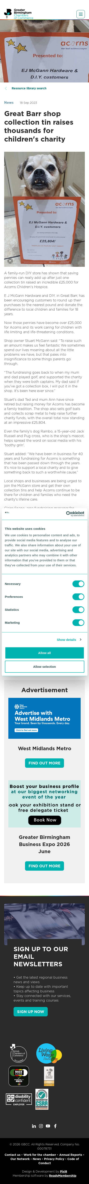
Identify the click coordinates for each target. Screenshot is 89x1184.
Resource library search (29, 88)
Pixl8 (63, 1171)
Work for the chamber (40, 1154)
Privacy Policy (54, 1159)
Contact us (12, 1154)
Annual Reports (70, 1154)
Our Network (20, 1159)
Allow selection (44, 666)
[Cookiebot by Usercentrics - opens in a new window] (66, 514)
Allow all (44, 653)
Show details (66, 639)
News (9, 103)
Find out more (44, 763)
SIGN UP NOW (30, 1011)
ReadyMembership (62, 1175)
